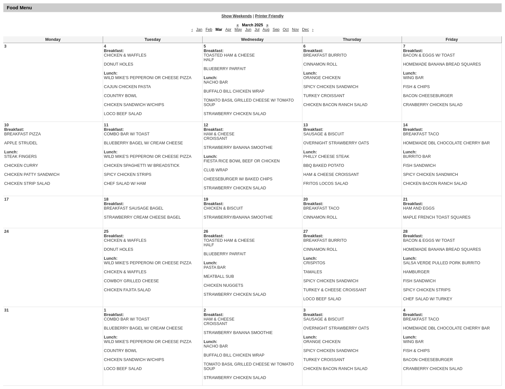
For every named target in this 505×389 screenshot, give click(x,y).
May (238, 29)
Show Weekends (237, 16)
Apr (228, 29)
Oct (286, 29)
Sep (275, 29)
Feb (208, 29)
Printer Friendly (269, 16)
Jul (256, 29)
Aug (265, 29)
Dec (305, 29)
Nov (295, 29)
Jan (199, 29)
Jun (248, 29)
